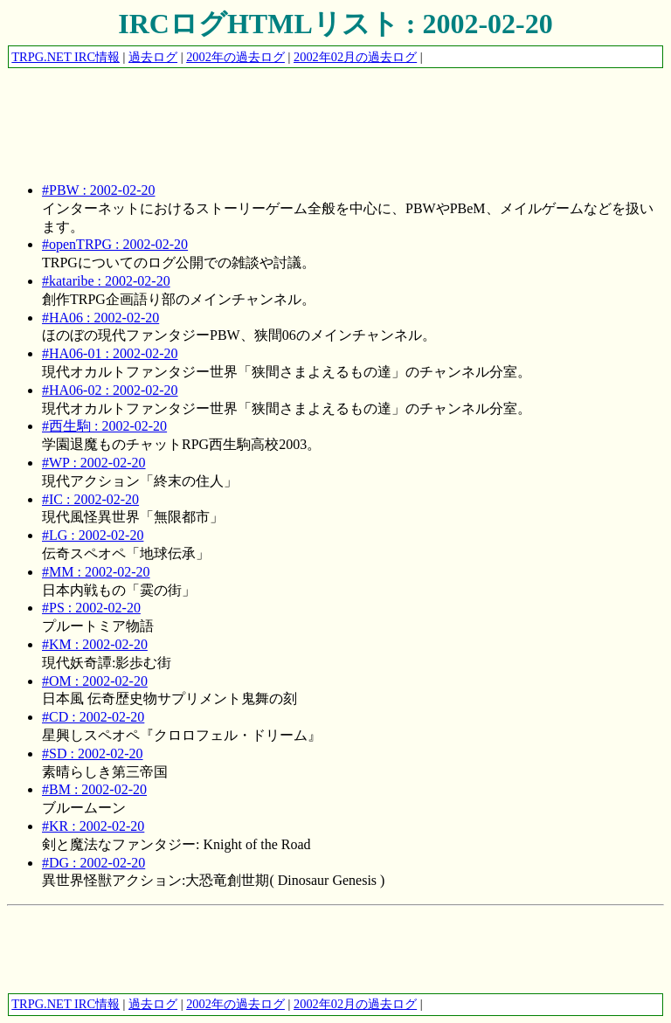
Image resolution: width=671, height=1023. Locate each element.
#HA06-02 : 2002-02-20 (110, 390)
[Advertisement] (325, 109)
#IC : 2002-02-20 (90, 499)
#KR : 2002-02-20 (93, 826)
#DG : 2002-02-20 (93, 862)
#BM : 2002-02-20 (94, 789)
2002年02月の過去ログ (355, 57)
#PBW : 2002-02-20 (98, 190)
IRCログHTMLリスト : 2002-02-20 (335, 23)
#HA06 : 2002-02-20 (100, 317)
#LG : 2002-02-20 (92, 535)
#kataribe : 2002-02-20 (106, 280)
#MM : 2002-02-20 (96, 571)
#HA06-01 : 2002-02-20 (110, 353)
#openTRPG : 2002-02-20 (115, 244)
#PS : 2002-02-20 (91, 607)
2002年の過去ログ (235, 57)
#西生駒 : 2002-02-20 (104, 425)
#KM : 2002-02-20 (95, 644)
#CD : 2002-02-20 (93, 716)
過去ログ (152, 57)
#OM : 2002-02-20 (95, 681)
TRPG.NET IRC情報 (65, 57)
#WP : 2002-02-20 (94, 462)
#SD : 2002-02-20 (92, 753)
